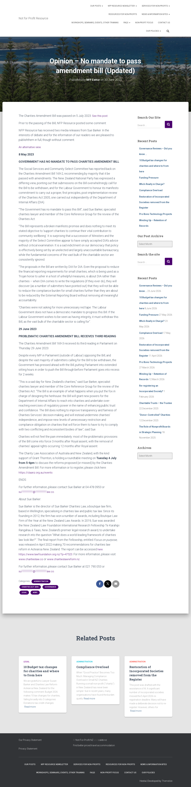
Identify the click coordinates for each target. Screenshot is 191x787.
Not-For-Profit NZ (84, 738)
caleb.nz (102, 738)
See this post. (100, 115)
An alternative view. (31, 146)
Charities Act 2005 (30, 586)
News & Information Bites (156, 14)
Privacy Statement (28, 747)
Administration (41, 580)
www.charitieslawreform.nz (66, 558)
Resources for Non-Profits (123, 14)
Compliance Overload (151, 190)
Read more (30, 705)
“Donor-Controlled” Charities (154, 414)
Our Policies (153, 31)
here (100, 548)
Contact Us (164, 22)
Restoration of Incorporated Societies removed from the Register (154, 202)
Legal (24, 591)
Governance (50, 586)
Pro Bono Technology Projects (155, 214)
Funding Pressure (148, 177)
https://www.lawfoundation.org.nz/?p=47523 (47, 553)
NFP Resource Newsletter (122, 6)
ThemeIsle (167, 779)
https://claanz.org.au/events (36, 472)
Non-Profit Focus (144, 22)
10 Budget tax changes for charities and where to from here (154, 166)
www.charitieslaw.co (32, 558)
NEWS (35, 591)
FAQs (126, 22)
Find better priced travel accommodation (94, 744)
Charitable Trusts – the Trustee (155, 403)
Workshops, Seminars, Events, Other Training (95, 22)
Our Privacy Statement (30, 738)
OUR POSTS (96, 6)
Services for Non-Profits (156, 6)
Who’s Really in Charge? (152, 184)
